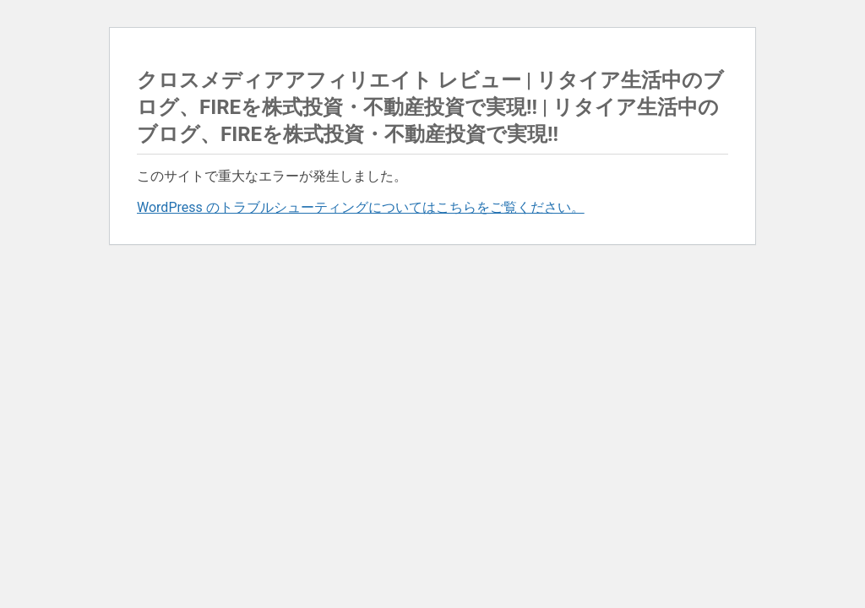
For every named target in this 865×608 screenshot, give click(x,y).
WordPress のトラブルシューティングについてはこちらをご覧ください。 (361, 207)
